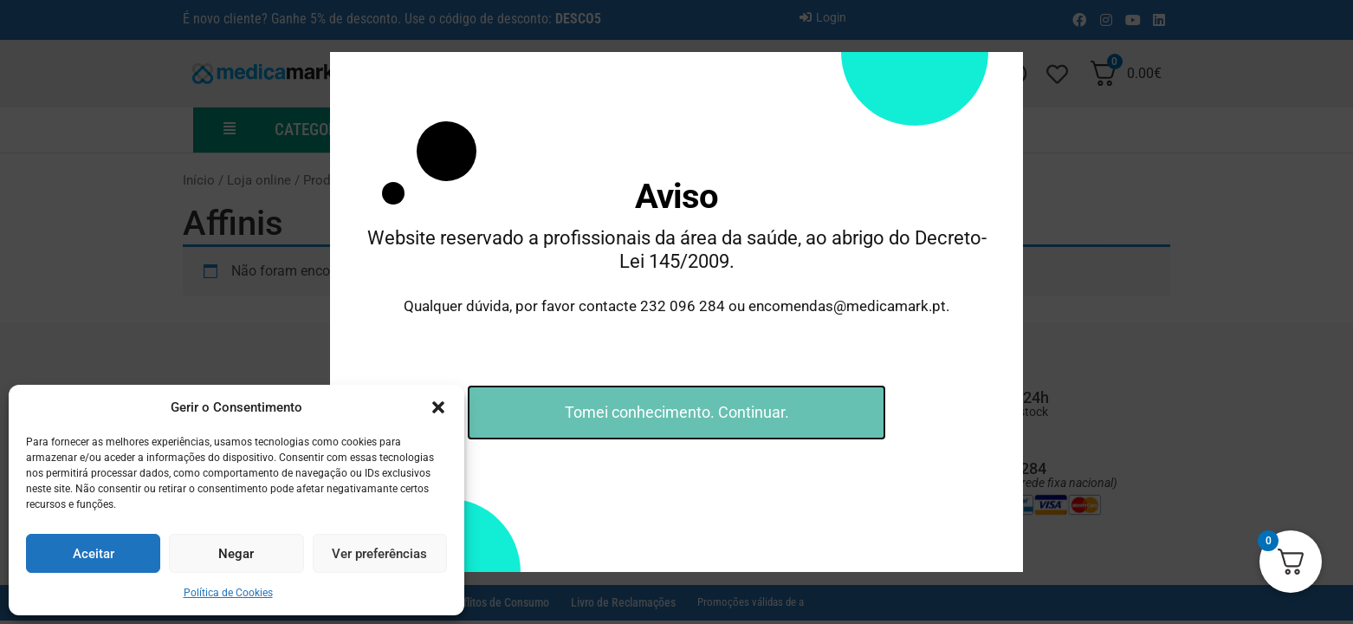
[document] (676, 312)
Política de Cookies (228, 593)
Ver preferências (379, 554)
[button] (438, 407)
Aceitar (93, 554)
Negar (236, 554)
